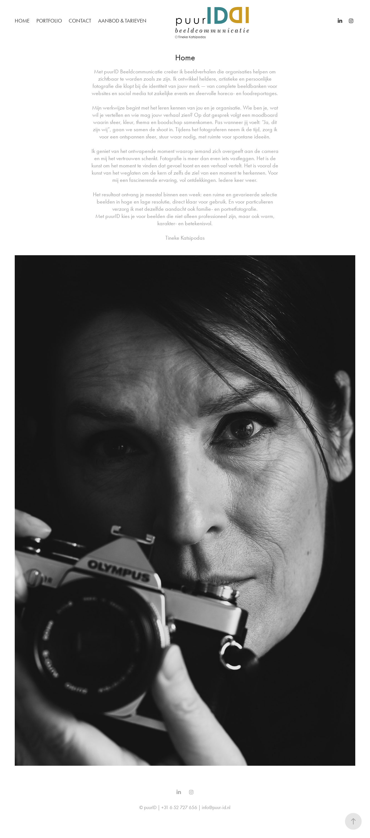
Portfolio (49, 21)
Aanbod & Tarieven (122, 21)
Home (22, 21)
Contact (80, 21)
